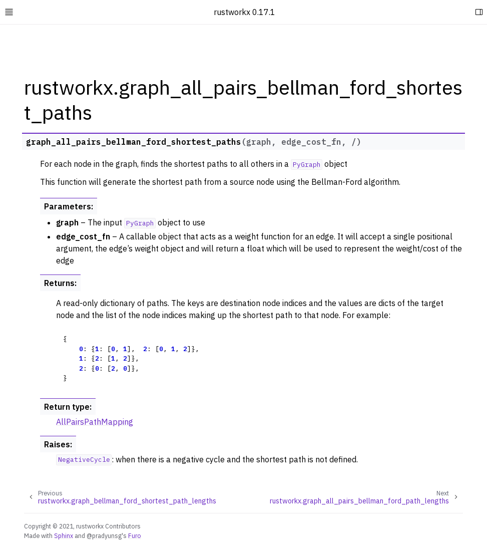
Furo (134, 535)
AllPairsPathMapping (94, 422)
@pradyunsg (104, 535)
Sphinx (63, 535)
